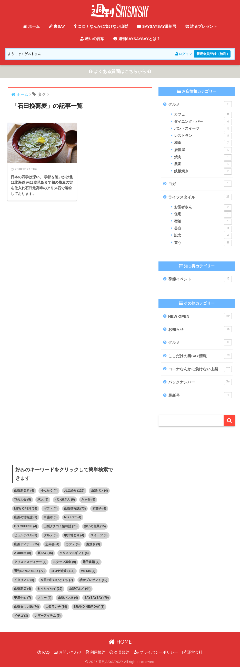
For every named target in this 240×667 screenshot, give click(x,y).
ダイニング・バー (203, 122)
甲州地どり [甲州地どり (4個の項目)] (74, 535)
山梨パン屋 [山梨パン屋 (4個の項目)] (68, 597)
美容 (203, 229)
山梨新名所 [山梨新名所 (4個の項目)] (24, 490)
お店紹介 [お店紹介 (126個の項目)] (74, 490)
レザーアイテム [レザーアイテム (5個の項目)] (47, 615)
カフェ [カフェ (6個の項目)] (72, 544)
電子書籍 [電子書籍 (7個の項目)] (91, 562)
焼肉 (203, 157)
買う (203, 243)
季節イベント (200, 279)
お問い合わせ (68, 652)
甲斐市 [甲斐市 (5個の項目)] (50, 517)
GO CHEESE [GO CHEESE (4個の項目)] (25, 526)
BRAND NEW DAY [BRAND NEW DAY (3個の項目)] (89, 606)
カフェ (203, 115)
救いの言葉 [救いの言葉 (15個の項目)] (95, 526)
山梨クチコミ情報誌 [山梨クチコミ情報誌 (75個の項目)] (61, 526)
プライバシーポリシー (156, 652)
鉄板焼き (203, 171)
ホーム (31, 26)
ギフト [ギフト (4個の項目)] (50, 508)
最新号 (200, 395)
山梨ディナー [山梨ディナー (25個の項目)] (26, 544)
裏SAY (57, 26)
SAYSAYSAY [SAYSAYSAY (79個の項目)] (96, 597)
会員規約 (119, 652)
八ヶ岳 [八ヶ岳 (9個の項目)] (88, 499)
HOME (120, 641)
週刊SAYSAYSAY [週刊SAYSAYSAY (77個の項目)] (29, 571)
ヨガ (200, 184)
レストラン (203, 136)
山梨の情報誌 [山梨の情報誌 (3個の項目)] (25, 517)
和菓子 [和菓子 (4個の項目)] (99, 508)
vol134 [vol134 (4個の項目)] (88, 571)
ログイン (183, 54)
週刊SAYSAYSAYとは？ (136, 38)
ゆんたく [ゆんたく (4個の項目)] (49, 490)
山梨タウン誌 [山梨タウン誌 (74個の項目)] (26, 606)
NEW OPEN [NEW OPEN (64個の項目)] (25, 508)
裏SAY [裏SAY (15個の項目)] (45, 553)
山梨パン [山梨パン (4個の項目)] (99, 490)
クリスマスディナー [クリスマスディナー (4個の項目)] (30, 562)
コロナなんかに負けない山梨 (101, 26)
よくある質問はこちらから (120, 71)
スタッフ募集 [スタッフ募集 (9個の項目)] (64, 562)
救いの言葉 (92, 38)
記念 (203, 236)
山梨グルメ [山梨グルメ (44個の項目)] (80, 589)
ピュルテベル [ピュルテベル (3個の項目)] (25, 535)
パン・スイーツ (203, 129)
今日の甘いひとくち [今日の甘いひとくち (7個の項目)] (57, 580)
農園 (203, 164)
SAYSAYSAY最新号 (156, 26)
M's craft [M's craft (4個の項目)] (72, 517)
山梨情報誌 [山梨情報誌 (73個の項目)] (75, 508)
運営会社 (192, 652)
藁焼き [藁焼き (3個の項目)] (93, 544)
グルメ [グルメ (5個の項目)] (50, 535)
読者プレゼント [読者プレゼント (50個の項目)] (93, 580)
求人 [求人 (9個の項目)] (42, 499)
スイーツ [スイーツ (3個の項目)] (99, 535)
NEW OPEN (200, 316)
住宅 (203, 215)
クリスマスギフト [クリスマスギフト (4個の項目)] (74, 553)
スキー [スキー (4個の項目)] (44, 597)
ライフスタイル (200, 197)
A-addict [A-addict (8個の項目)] (22, 553)
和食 (203, 143)
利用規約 (95, 652)
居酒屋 (203, 150)
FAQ (43, 652)
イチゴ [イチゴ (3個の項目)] (21, 615)
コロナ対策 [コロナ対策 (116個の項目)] (62, 571)
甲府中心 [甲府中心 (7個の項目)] (22, 597)
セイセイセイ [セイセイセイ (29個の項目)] (49, 589)
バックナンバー (200, 382)
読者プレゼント (201, 26)
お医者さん (203, 207)
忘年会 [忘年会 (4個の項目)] (52, 544)
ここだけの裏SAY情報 (200, 356)
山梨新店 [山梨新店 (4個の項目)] (22, 589)
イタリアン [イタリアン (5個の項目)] (24, 580)
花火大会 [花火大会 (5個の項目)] (22, 499)
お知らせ (200, 329)
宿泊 (203, 222)
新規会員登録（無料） (212, 54)
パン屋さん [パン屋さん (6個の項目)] (65, 499)
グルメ (200, 104)
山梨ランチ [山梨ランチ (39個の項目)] (56, 606)
